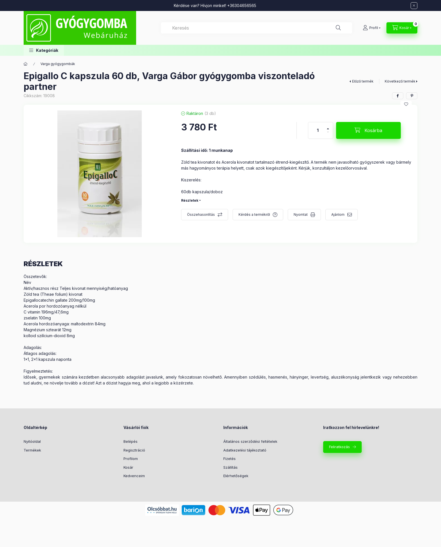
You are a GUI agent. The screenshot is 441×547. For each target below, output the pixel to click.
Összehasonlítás (201, 214)
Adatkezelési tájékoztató (244, 450)
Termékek (32, 450)
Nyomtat (301, 214)
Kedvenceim (134, 475)
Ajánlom (338, 214)
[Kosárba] (368, 130)
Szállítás (230, 467)
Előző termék (363, 81)
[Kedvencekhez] (406, 104)
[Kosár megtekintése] (401, 28)
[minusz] (328, 134)
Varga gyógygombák (57, 64)
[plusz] (328, 126)
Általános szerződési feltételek (250, 441)
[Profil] (371, 28)
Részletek (189, 200)
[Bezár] (414, 5)
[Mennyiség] (317, 130)
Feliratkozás (339, 446)
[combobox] (256, 28)
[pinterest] (411, 95)
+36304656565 (241, 5)
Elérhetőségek (235, 475)
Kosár (128, 467)
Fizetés (229, 458)
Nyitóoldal (32, 441)
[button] (44, 50)
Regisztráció (134, 450)
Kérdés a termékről (254, 214)
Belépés (130, 441)
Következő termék (400, 81)
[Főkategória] (26, 63)
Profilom (130, 458)
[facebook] (397, 95)
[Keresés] (338, 28)
